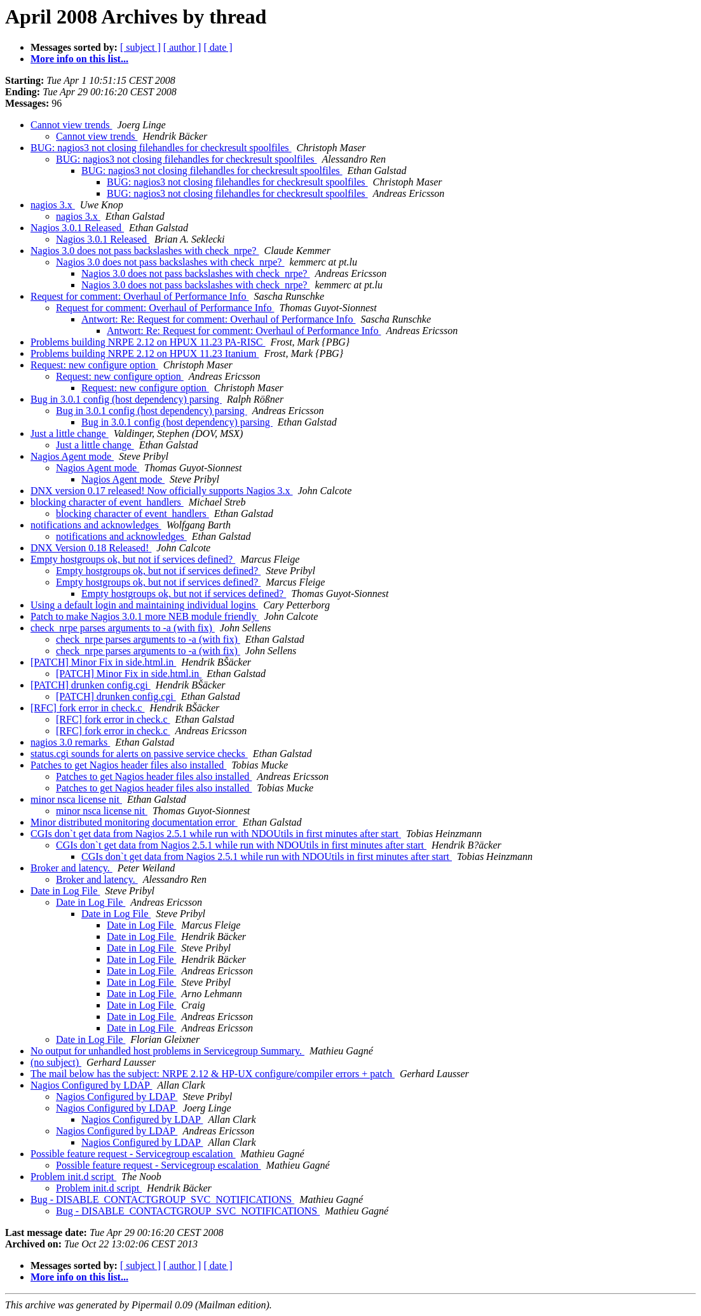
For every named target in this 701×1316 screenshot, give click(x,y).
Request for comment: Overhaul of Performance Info (139, 296)
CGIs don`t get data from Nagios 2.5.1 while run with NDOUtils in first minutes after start (216, 833)
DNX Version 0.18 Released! (91, 547)
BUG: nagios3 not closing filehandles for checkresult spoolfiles (161, 147)
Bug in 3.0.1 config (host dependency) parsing (126, 399)
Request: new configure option (94, 364)
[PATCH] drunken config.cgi (91, 685)
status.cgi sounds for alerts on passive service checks (139, 753)
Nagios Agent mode (72, 456)
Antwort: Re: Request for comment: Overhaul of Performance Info (218, 319)
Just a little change (70, 433)
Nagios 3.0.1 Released (77, 227)
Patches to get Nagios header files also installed (128, 765)
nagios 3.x (53, 204)
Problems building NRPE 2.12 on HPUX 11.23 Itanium (145, 353)
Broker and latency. (71, 868)
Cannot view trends (71, 124)
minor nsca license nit (76, 799)
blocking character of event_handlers (107, 502)
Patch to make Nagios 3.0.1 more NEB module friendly (145, 616)
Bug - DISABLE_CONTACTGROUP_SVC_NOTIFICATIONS (162, 1199)
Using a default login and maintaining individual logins (144, 605)
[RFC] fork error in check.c (88, 707)
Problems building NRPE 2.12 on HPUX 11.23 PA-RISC (148, 342)
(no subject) (56, 1062)
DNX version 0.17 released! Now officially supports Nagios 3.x (162, 490)
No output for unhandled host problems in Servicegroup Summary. (167, 1050)
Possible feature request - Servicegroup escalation (133, 1153)
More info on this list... (79, 58)
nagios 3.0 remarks (70, 742)
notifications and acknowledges (96, 525)
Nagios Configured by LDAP (91, 1085)
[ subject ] (140, 47)
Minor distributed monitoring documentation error (134, 822)
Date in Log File (65, 890)
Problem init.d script (73, 1176)
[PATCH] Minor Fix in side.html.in (103, 662)
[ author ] (182, 47)
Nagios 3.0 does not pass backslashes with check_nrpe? (145, 250)
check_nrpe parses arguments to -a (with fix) (123, 627)
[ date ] (217, 47)
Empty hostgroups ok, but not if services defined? (133, 559)
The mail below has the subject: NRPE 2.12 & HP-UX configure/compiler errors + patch (213, 1073)
